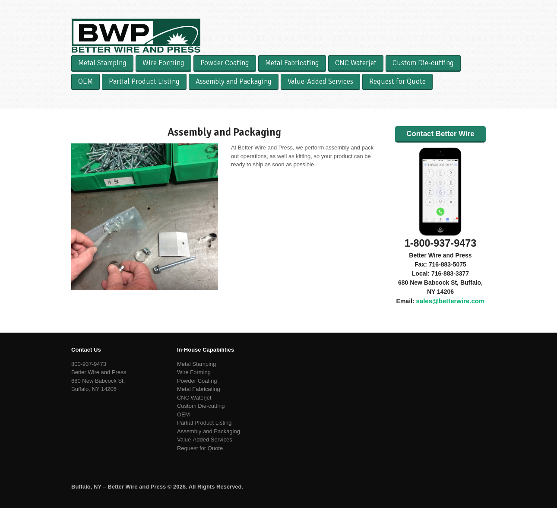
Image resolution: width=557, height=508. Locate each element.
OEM (85, 81)
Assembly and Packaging (234, 81)
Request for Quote (397, 81)
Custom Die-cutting (423, 62)
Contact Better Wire (440, 134)
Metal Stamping (102, 62)
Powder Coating (224, 62)
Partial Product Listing (144, 81)
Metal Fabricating (292, 62)
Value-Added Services (320, 81)
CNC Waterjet (356, 62)
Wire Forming (163, 62)
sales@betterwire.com (450, 301)
